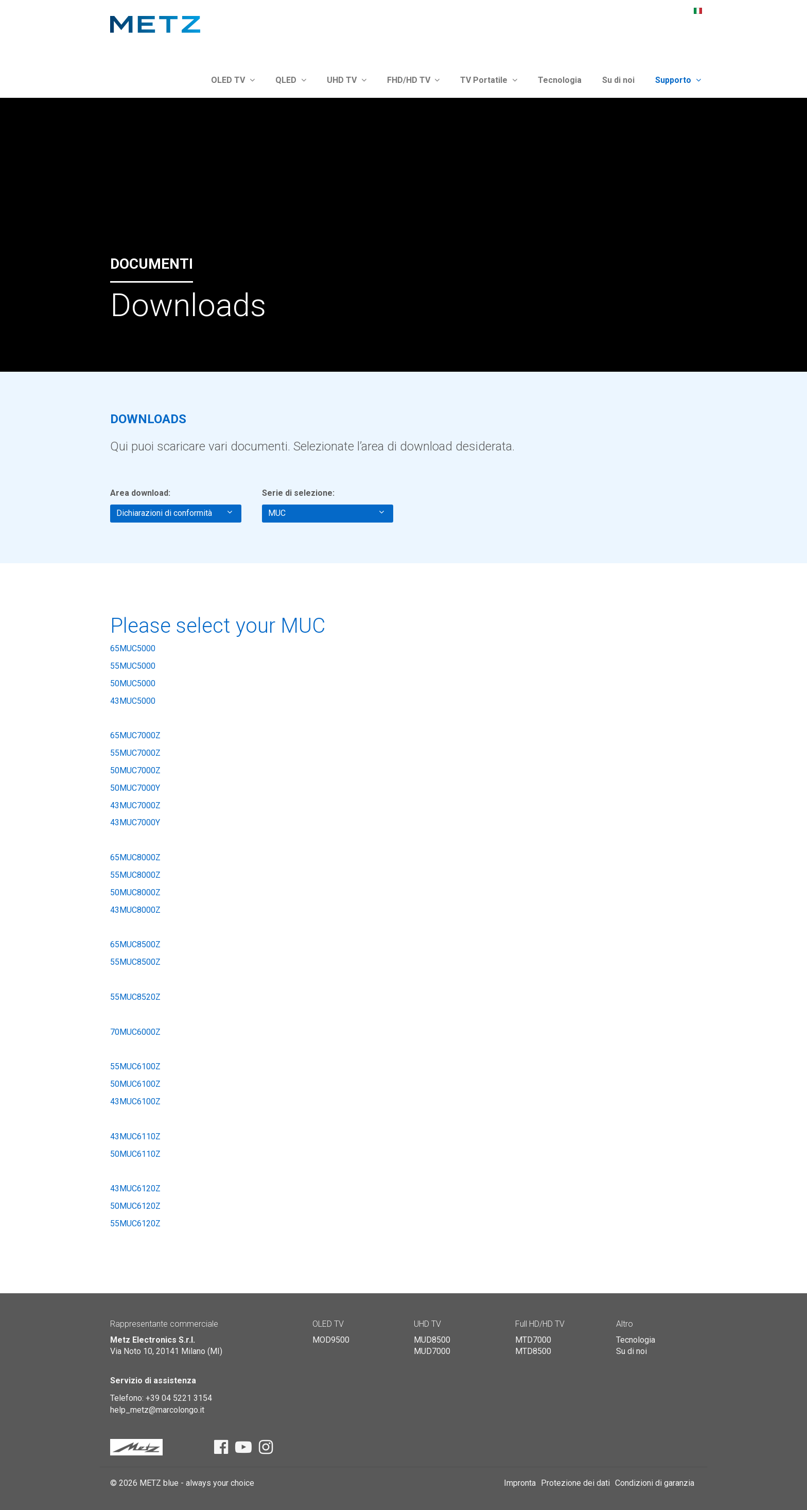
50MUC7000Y (135, 788)
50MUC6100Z (135, 1084)
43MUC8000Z (135, 910)
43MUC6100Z (135, 1101)
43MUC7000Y (135, 822)
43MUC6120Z (135, 1188)
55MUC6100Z (135, 1066)
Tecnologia (560, 80)
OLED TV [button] (233, 80)
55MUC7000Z (135, 753)
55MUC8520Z (135, 997)
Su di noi (618, 80)
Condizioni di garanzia (654, 1483)
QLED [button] (290, 80)
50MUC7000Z (135, 770)
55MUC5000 (132, 666)
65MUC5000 (132, 648)
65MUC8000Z (135, 857)
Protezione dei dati (575, 1483)
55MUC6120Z (135, 1223)
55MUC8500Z (135, 962)
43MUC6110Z (135, 1136)
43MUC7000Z (135, 805)
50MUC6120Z (135, 1206)
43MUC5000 (132, 701)
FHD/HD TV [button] (413, 80)
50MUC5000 (132, 683)
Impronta (520, 1483)
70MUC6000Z (135, 1032)
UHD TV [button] (346, 80)
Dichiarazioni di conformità (174, 513)
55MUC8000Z (135, 875)
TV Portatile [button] (488, 80)
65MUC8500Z (135, 944)
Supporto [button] (678, 80)
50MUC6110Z (135, 1154)
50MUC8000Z (135, 892)
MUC (326, 513)
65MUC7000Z (135, 735)
